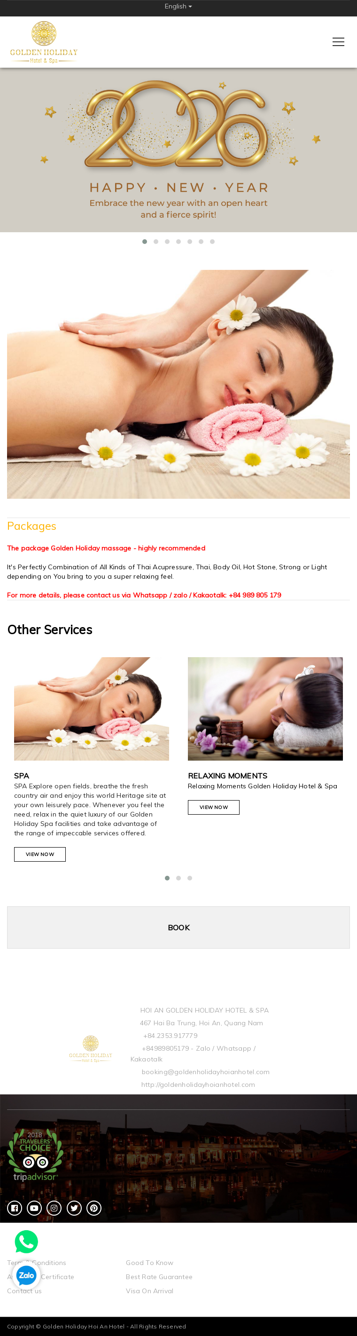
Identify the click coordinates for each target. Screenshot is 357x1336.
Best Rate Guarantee (159, 1277)
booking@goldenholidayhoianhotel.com (206, 1072)
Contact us (24, 1291)
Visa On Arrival (149, 1291)
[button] (144, 241)
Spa (22, 775)
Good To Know (149, 1262)
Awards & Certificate (40, 1277)
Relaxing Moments (227, 775)
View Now (40, 854)
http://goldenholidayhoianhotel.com (198, 1084)
